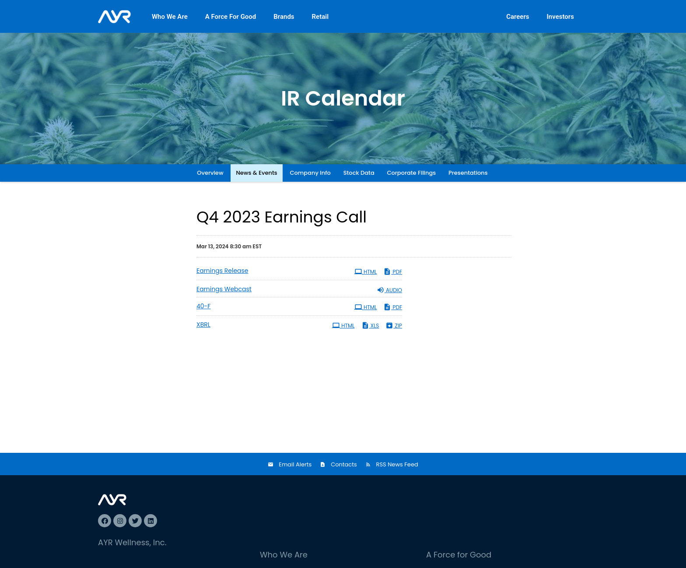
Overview (210, 173)
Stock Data (358, 173)
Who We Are (170, 17)
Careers (517, 17)
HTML (365, 271)
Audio (389, 290)
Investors (560, 17)
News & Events (256, 173)
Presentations (468, 173)
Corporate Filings (411, 173)
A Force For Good (230, 17)
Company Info (310, 173)
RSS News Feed (397, 464)
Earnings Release (222, 270)
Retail (320, 17)
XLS (370, 325)
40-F (203, 306)
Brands (283, 17)
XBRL (203, 324)
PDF (392, 271)
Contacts (344, 464)
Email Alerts (295, 464)
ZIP (393, 325)
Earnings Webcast (224, 289)
